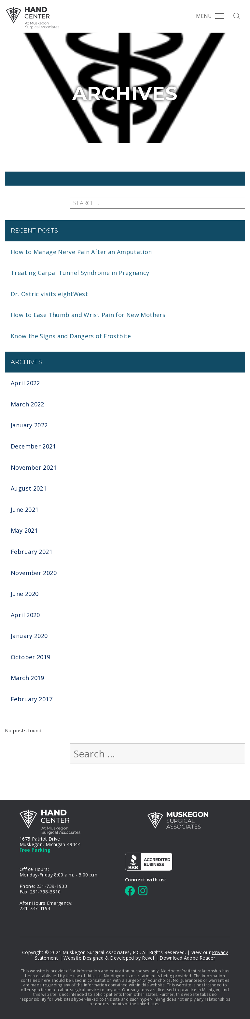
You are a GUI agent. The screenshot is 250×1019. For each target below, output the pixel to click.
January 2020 (29, 636)
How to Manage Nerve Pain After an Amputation (81, 252)
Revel (148, 958)
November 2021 (34, 467)
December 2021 (33, 446)
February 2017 (31, 699)
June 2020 (24, 594)
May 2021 (24, 530)
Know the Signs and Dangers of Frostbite (71, 336)
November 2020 (34, 573)
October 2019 (30, 657)
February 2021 (31, 551)
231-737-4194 (35, 908)
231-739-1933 (51, 886)
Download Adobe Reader (187, 958)
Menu (210, 16)
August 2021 (29, 488)
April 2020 (25, 615)
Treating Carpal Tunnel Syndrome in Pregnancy (80, 273)
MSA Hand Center (32, 18)
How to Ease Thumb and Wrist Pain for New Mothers (88, 315)
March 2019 (27, 678)
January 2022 (29, 425)
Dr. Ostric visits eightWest (49, 294)
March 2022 (27, 404)
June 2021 (24, 509)
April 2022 (25, 383)
